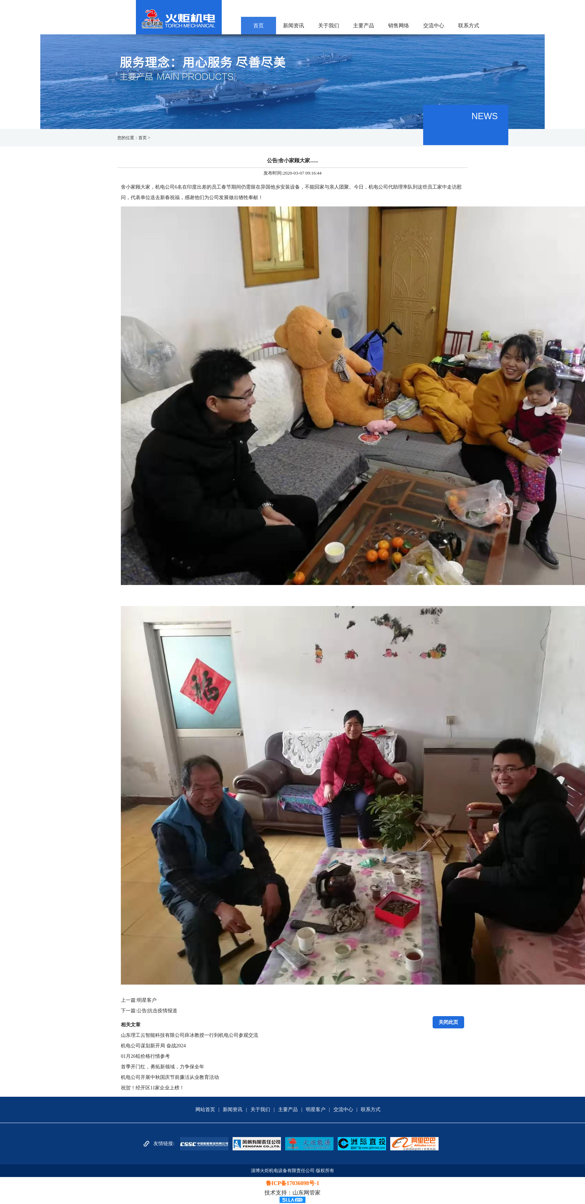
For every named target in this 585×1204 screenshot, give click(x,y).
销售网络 (398, 25)
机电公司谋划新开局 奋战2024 (153, 1045)
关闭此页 (448, 1022)
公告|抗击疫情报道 (157, 1010)
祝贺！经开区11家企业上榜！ (152, 1087)
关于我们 (328, 25)
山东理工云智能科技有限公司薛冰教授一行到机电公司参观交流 (189, 1035)
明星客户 (147, 1000)
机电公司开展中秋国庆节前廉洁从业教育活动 (170, 1077)
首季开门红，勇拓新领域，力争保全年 (162, 1066)
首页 (258, 25)
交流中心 (433, 25)
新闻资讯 (293, 25)
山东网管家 (306, 1193)
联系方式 (468, 25)
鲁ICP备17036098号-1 (292, 1183)
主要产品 (363, 25)
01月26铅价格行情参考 (145, 1056)
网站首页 (205, 1109)
